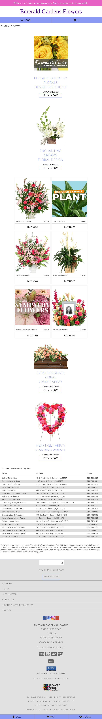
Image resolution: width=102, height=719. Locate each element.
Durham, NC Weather (37, 701)
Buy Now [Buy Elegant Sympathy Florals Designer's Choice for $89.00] (50, 95)
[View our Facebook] (45, 619)
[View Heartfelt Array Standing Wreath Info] (51, 420)
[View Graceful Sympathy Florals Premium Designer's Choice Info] (32, 307)
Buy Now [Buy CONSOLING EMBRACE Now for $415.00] (69, 335)
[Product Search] (51, 562)
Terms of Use (69, 709)
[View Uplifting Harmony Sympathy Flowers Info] (32, 252)
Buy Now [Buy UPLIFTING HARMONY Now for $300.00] (32, 281)
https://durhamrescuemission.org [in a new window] (51, 678)
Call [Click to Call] (17, 716)
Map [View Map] (51, 716)
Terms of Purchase (52, 709)
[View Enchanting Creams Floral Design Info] (51, 126)
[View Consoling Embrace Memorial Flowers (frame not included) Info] (69, 307)
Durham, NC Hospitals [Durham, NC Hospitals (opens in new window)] (64, 697)
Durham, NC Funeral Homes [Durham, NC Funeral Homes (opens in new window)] (39, 697)
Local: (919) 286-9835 (51, 641)
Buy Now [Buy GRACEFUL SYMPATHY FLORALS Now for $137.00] (32, 335)
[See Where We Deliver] (51, 576)
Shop (25, 20)
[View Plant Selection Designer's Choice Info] (69, 198)
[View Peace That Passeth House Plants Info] (69, 252)
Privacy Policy (34, 709)
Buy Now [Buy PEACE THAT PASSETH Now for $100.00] (69, 281)
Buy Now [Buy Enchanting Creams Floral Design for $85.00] (50, 168)
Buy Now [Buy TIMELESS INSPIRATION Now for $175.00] (32, 226)
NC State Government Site (61, 701)
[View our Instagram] (53, 619)
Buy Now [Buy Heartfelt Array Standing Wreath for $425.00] (50, 458)
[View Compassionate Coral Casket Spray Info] (51, 355)
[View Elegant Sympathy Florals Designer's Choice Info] (51, 53)
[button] (51, 668)
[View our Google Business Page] (49, 619)
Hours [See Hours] (85, 716)
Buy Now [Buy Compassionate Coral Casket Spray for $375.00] (50, 390)
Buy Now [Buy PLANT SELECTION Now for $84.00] (69, 226)
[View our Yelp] (57, 619)
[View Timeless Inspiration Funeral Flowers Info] (32, 198)
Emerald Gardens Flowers (51, 11)
